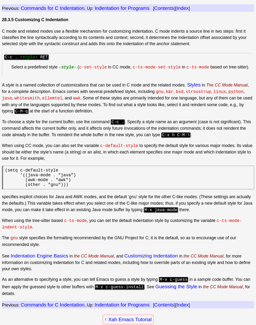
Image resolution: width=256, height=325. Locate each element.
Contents (164, 8)
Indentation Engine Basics (39, 260)
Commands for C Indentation (52, 8)
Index (183, 8)
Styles (194, 85)
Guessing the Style (176, 291)
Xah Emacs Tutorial (129, 319)
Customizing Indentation (151, 260)
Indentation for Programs (122, 8)
